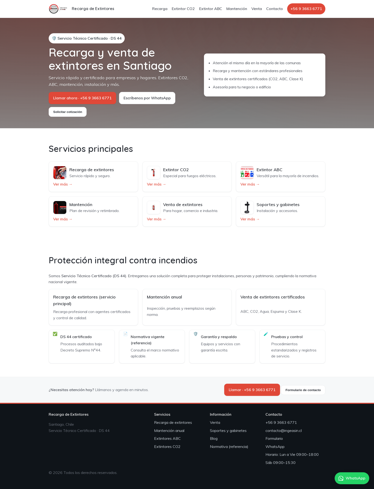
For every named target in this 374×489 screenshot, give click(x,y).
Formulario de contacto (303, 390)
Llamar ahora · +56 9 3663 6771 (82, 98)
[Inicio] (81, 9)
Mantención (236, 8)
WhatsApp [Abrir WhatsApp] (351, 478)
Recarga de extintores (173, 422)
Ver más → (63, 184)
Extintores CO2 (167, 446)
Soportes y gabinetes (228, 430)
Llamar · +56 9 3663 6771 (252, 389)
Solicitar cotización (67, 112)
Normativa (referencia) (229, 446)
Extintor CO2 (183, 8)
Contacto (274, 8)
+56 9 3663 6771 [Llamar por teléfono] (306, 8)
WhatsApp (275, 446)
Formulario (274, 438)
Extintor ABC (210, 8)
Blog (214, 438)
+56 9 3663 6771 (281, 422)
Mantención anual (169, 430)
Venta (256, 8)
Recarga (159, 8)
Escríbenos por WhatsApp (147, 98)
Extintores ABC (167, 438)
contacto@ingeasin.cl (283, 430)
